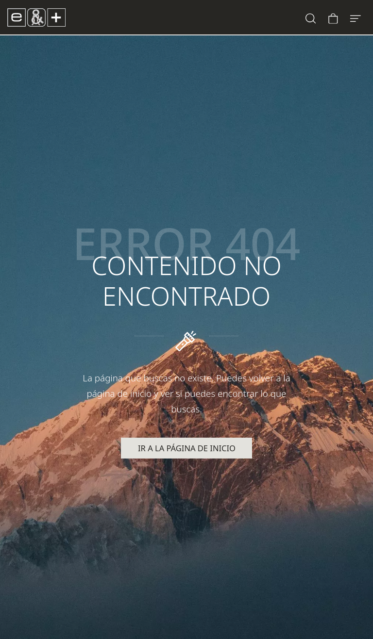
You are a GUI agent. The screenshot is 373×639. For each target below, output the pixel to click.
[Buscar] (311, 17)
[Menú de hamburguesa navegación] (355, 17)
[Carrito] (333, 17)
